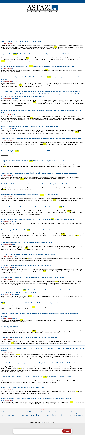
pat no (78, 413)
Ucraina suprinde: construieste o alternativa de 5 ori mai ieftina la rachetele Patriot (29, 254)
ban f (40, 411)
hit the (83, 413)
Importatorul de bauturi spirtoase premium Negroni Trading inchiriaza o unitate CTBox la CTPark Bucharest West (39, 363)
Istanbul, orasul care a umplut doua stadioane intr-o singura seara (23, 387)
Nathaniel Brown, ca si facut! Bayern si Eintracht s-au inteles (21, 41)
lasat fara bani (79, 411)
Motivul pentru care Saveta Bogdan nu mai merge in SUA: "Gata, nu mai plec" (26, 265)
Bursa (14, 329)
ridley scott (59, 413)
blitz (54, 413)
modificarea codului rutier (30, 416)
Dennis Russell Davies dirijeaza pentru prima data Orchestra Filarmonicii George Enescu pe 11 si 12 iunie (36, 184)
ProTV (14, 68)
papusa (44, 411)
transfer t (3, 415)
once (2, 411)
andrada (62, 411)
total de (49, 411)
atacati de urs (68, 413)
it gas (23, 415)
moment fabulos (46, 415)
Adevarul (14, 318)
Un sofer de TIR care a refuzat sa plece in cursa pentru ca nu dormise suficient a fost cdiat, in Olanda (36, 207)
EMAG (42, 409)
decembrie (18, 415)
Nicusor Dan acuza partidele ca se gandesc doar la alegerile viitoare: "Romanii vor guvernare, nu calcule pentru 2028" (40, 173)
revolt (74, 413)
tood (1, 413)
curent (54, 411)
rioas (49, 416)
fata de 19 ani (29, 413)
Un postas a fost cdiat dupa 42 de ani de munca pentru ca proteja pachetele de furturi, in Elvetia (35, 54)
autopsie (21, 413)
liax (33, 411)
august (6, 413)
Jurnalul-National (16, 305)
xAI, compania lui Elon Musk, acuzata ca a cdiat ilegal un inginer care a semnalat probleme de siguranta (37, 66)
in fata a (15, 413)
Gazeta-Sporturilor (16, 43)
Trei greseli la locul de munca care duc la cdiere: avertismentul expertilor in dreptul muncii (33, 161)
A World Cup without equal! (10, 327)
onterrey (81, 415)
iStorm (41, 422)
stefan (29, 411)
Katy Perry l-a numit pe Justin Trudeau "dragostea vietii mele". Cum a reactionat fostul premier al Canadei (36, 398)
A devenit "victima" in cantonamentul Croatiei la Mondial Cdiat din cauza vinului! (29, 195)
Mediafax (14, 163)
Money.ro (15, 81)
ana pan (41, 416)
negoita (69, 415)
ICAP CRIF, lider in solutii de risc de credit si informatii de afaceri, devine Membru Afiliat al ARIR (32, 277)
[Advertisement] (42, 25)
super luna (35, 415)
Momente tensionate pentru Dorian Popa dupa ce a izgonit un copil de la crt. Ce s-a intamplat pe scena (37, 219)
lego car (7, 411)
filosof (13, 415)
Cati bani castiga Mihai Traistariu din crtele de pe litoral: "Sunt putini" (26, 230)
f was (73, 415)
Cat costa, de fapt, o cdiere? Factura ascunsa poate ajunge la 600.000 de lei (27, 151)
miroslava (37, 413)
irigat (77, 415)
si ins (27, 415)
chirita (73, 411)
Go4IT (14, 114)
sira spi (60, 416)
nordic (11, 413)
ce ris (36, 411)
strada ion (54, 416)
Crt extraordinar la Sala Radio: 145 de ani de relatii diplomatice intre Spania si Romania (32, 303)
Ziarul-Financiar (16, 98)
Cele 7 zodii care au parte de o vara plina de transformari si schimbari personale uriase (30, 337)
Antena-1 (14, 140)
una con (24, 411)
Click (14, 339)
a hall (45, 416)
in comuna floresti (15, 411)
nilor (58, 411)
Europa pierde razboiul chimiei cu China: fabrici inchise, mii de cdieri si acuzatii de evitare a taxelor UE (37, 377)
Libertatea (15, 56)
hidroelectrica (58, 415)
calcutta (43, 413)
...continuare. (55, 49)
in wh (8, 415)
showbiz (67, 411)
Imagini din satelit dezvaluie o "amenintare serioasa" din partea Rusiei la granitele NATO (30, 126)
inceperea (49, 413)
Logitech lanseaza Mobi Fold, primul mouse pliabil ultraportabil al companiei (26, 242)
